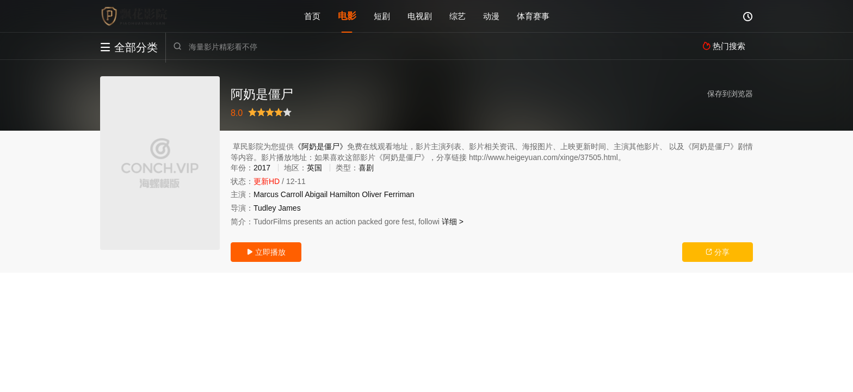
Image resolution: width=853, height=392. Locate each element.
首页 (312, 16)
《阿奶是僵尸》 (320, 146)
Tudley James (277, 208)
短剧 (382, 16)
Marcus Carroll (278, 194)
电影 (347, 16)
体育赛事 (533, 16)
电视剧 (419, 16)
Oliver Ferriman (388, 194)
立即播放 (266, 252)
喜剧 (366, 167)
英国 (314, 167)
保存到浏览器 (730, 93)
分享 (718, 252)
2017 (262, 167)
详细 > (452, 221)
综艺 (457, 16)
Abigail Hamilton (332, 194)
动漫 (491, 16)
